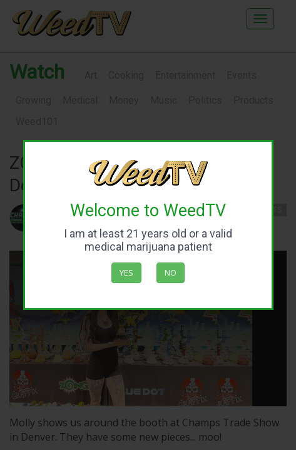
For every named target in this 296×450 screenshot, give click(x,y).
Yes (126, 272)
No (170, 272)
